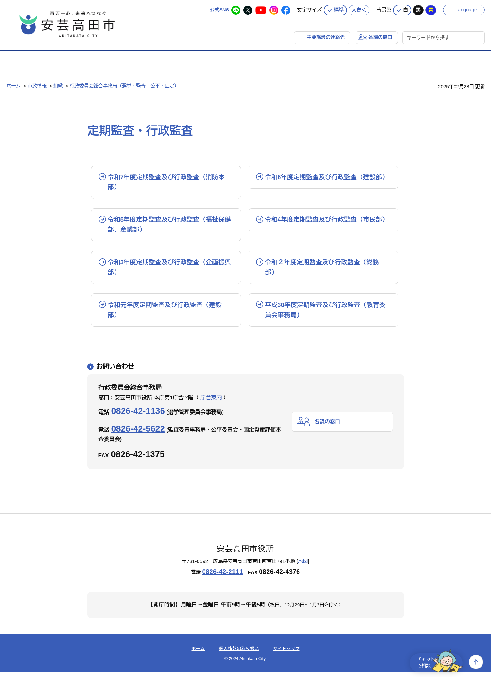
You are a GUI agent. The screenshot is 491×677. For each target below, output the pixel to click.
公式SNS (219, 9)
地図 (303, 566)
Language (466, 9)
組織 (58, 85)
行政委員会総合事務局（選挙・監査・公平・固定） (124, 85)
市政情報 (37, 85)
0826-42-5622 (138, 434)
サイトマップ (286, 654)
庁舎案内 (211, 403)
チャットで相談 (438, 662)
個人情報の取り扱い (239, 654)
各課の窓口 (380, 37)
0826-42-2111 (222, 577)
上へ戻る (476, 662)
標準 (339, 9)
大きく (359, 9)
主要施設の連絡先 (326, 37)
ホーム (13, 85)
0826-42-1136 (138, 416)
